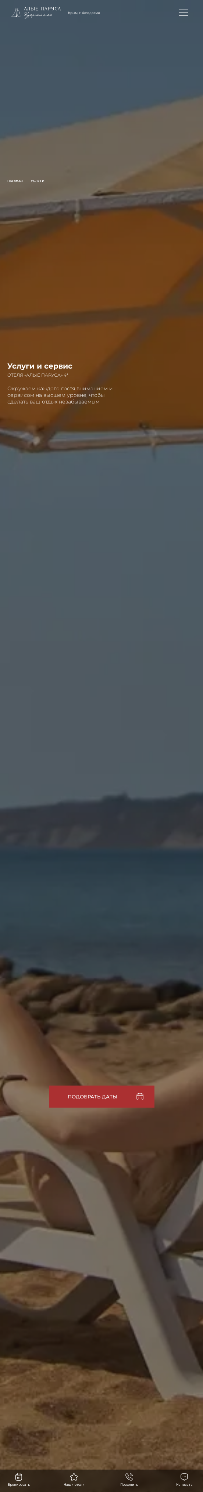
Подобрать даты (92, 1097)
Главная (15, 181)
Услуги (37, 181)
